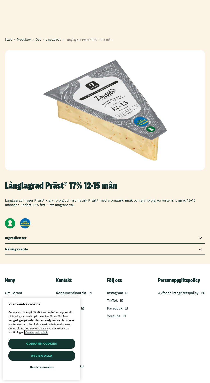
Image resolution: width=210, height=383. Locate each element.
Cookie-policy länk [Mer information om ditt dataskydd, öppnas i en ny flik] (36, 332)
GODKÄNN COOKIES (41, 343)
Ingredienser (16, 238)
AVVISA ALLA (41, 356)
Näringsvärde (16, 249)
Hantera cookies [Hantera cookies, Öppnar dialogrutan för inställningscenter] (42, 367)
